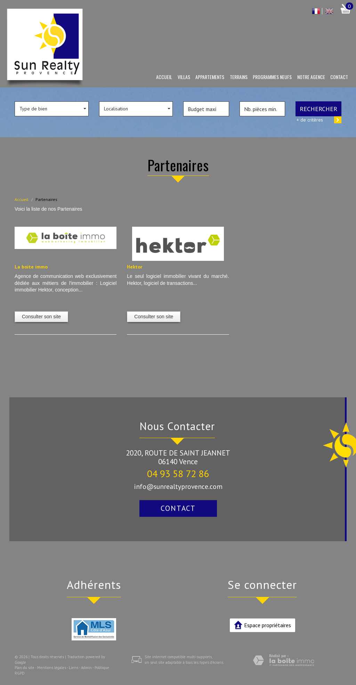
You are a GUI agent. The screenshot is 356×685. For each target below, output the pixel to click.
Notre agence (311, 76)
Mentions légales (51, 667)
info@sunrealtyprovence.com (178, 486)
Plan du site (24, 667)
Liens (73, 667)
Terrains (239, 76)
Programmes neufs (272, 76)
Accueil (164, 76)
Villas (184, 76)
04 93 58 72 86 (178, 473)
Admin (86, 667)
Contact (339, 76)
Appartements (209, 76)
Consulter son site (41, 316)
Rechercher (318, 108)
